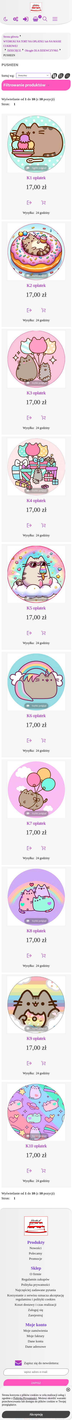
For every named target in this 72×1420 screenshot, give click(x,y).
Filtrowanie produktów (24, 85)
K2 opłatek (36, 285)
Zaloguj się (35, 1310)
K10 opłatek (36, 1146)
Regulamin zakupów (35, 1279)
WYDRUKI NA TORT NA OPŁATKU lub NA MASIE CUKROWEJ (32, 43)
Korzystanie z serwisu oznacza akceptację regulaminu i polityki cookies (35, 1297)
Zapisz (36, 1382)
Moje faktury (35, 1336)
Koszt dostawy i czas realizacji (35, 1304)
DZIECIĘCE (14, 50)
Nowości (36, 1248)
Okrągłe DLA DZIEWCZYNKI (41, 50)
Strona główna (11, 36)
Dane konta (35, 1341)
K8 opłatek (36, 930)
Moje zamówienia (35, 1330)
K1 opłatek (36, 177)
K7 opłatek (36, 823)
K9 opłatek (36, 1038)
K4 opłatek (36, 500)
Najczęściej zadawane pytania (35, 1290)
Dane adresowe (35, 1346)
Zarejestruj (35, 1315)
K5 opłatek (36, 608)
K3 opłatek (36, 393)
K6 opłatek (36, 715)
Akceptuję (36, 1414)
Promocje (35, 1259)
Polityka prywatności (35, 1285)
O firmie (35, 1274)
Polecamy (35, 1253)
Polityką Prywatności (25, 1398)
